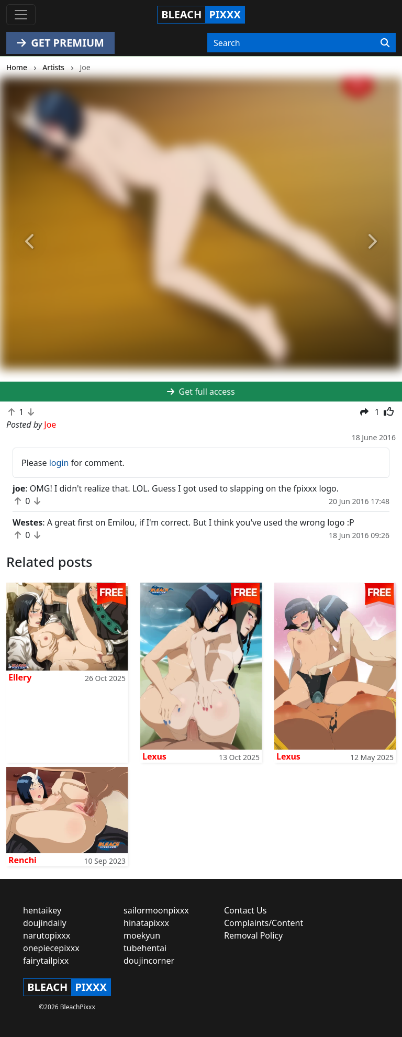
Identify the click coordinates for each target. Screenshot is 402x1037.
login (59, 463)
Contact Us (245, 910)
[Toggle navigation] (21, 14)
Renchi (22, 860)
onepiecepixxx (51, 948)
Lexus (154, 756)
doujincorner (149, 960)
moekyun (142, 935)
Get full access (200, 391)
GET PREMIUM (60, 43)
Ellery (19, 677)
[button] (30, 241)
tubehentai (145, 948)
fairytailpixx (46, 960)
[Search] (385, 43)
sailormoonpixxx (156, 910)
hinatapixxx (146, 923)
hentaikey (42, 910)
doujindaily (44, 923)
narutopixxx (46, 935)
